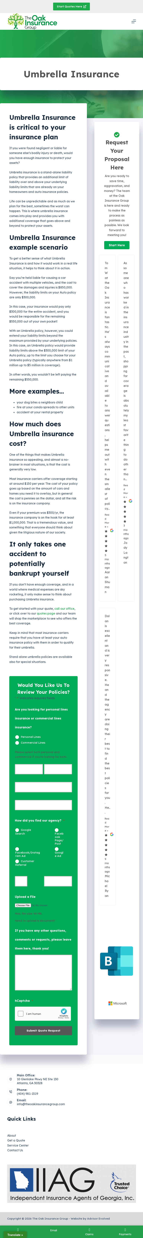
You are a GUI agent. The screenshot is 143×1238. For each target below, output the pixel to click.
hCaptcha (24, 1001)
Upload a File (25, 897)
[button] (116, 245)
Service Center (18, 1145)
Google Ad (59, 854)
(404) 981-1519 (27, 1094)
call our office (64, 608)
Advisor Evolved (98, 1218)
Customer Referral (24, 863)
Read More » (107, 520)
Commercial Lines (33, 742)
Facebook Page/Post (59, 838)
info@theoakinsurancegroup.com (41, 1104)
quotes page (46, 613)
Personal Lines (31, 737)
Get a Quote (16, 1140)
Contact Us (15, 1150)
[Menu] (133, 21)
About (11, 1135)
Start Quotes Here (71, 6)
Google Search (23, 831)
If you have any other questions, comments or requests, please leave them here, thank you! (43, 939)
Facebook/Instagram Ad (27, 854)
